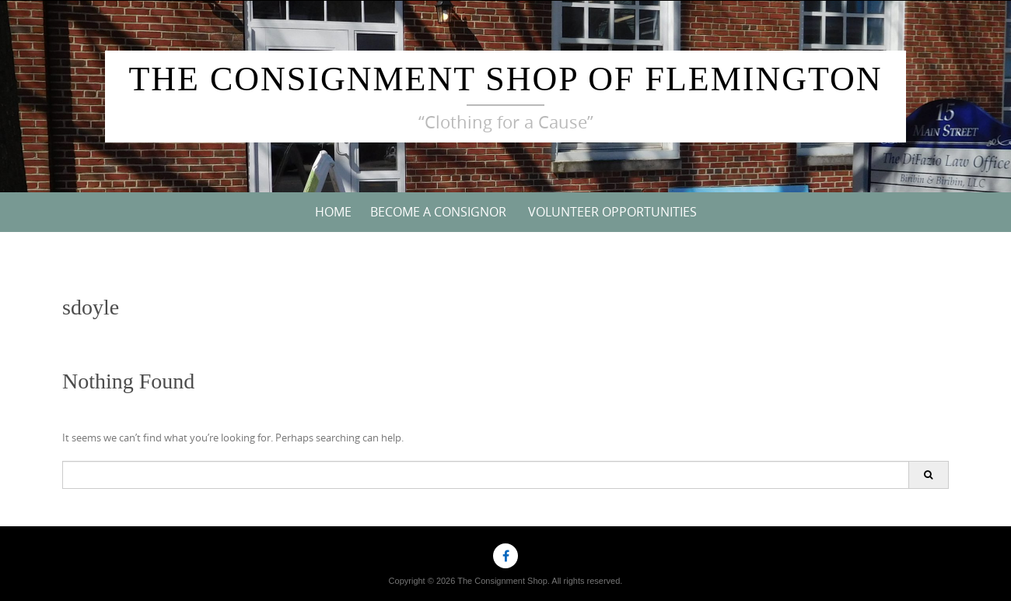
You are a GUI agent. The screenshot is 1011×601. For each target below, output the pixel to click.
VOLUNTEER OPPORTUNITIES (612, 211)
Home (333, 211)
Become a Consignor (438, 211)
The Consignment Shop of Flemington (505, 79)
